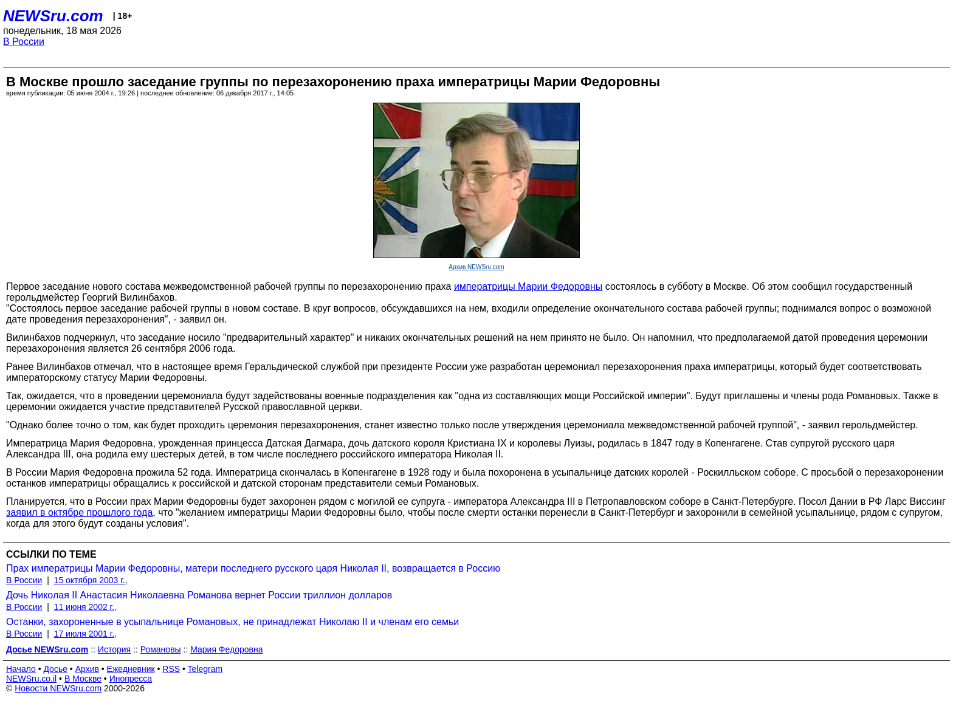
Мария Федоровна (226, 649)
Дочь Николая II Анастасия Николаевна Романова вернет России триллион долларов (199, 595)
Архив (87, 669)
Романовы (160, 649)
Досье (55, 669)
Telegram (205, 669)
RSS (171, 669)
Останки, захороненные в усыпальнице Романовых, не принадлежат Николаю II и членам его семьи (232, 622)
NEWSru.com (53, 16)
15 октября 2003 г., (91, 580)
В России (23, 41)
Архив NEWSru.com (476, 267)
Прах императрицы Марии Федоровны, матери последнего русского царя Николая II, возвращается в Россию (253, 568)
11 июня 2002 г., (85, 607)
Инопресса (131, 678)
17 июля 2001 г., (85, 633)
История (114, 649)
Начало (21, 669)
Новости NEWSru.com (58, 688)
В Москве (82, 678)
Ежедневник (131, 669)
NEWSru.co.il (31, 678)
